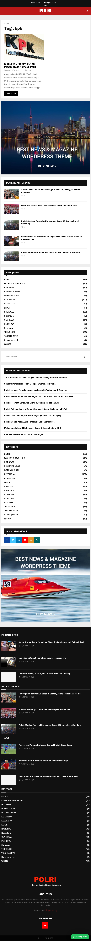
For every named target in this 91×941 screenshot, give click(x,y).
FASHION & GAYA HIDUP (14, 283)
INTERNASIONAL (11, 296)
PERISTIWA (9, 324)
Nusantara (9, 316)
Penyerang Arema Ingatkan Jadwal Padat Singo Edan (45, 745)
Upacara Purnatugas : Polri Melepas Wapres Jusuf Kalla (49, 205)
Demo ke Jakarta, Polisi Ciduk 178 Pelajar (23, 434)
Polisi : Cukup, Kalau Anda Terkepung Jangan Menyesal (29, 422)
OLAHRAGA (9, 320)
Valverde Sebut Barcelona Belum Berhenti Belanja (43, 760)
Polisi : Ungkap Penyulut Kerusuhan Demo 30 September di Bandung (35, 390)
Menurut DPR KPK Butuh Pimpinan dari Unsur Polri (20, 65)
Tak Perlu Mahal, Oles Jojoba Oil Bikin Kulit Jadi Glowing (44, 674)
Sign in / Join (50, 3)
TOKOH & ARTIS (11, 336)
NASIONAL (9, 312)
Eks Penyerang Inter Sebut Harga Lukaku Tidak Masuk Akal (48, 776)
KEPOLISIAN (9, 300)
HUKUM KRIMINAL (12, 36)
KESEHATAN (9, 304)
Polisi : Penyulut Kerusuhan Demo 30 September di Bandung (50, 252)
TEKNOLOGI (9, 332)
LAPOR (7, 308)
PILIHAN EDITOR (9, 635)
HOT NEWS (9, 287)
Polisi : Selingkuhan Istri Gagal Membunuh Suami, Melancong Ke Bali (35, 409)
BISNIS (7, 279)
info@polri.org (51, 910)
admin (8, 70)
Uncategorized (11, 340)
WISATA (7, 344)
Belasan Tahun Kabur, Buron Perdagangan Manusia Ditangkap (32, 415)
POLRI (45, 11)
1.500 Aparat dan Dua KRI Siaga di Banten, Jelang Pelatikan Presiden (35, 377)
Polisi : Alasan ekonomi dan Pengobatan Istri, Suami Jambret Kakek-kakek (38, 396)
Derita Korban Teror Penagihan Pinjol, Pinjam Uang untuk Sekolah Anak (51, 642)
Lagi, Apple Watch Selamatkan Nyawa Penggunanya (42, 658)
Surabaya (8, 328)
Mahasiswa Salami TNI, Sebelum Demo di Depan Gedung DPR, (32, 428)
